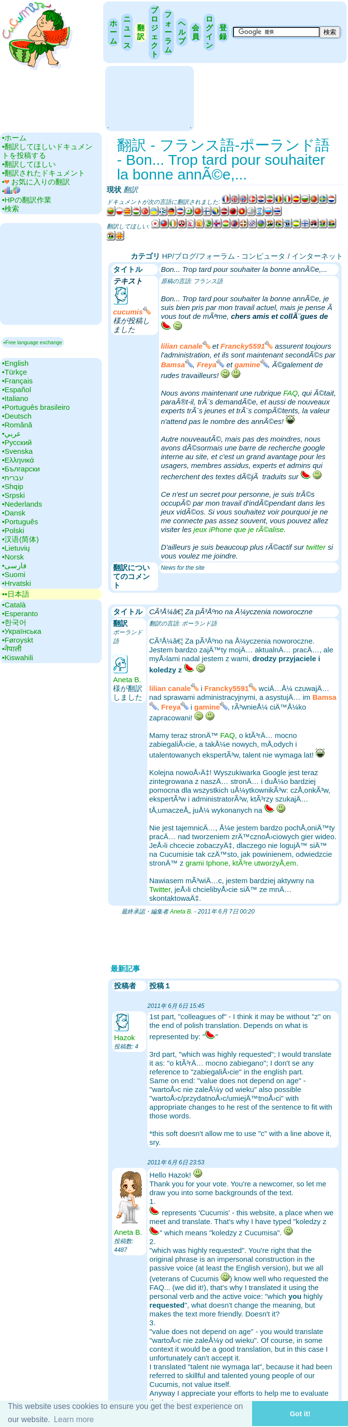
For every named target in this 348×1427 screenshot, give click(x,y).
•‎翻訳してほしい (29, 164)
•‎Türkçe (14, 372)
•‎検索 (10, 208)
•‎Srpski (13, 495)
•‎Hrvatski (16, 583)
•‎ (11, 191)
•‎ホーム (14, 138)
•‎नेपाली (12, 649)
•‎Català (14, 605)
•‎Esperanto (20, 613)
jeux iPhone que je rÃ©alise (238, 529)
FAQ (290, 393)
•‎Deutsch (16, 416)
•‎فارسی (14, 565)
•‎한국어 (14, 622)
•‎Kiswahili (17, 657)
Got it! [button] (300, 1414)
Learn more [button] (74, 1419)
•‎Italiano (15, 398)
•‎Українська (21, 631)
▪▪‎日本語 (15, 594)
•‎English (15, 363)
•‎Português (20, 521)
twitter (315, 547)
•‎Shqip (12, 486)
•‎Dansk (13, 513)
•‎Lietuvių (16, 548)
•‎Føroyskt (17, 640)
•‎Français (17, 381)
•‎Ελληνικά (18, 460)
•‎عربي (11, 433)
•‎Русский (17, 442)
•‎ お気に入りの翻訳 (36, 182)
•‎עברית (12, 477)
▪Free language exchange (32, 342)
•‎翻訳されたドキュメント (43, 173)
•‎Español (16, 389)
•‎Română (17, 425)
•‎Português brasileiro (36, 407)
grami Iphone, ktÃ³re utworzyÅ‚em (241, 863)
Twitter (159, 889)
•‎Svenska (17, 451)
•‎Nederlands (22, 504)
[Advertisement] (149, 97)
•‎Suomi (13, 574)
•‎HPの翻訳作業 (26, 200)
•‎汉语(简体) (20, 539)
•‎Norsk (12, 557)
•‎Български (21, 469)
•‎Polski (13, 530)
